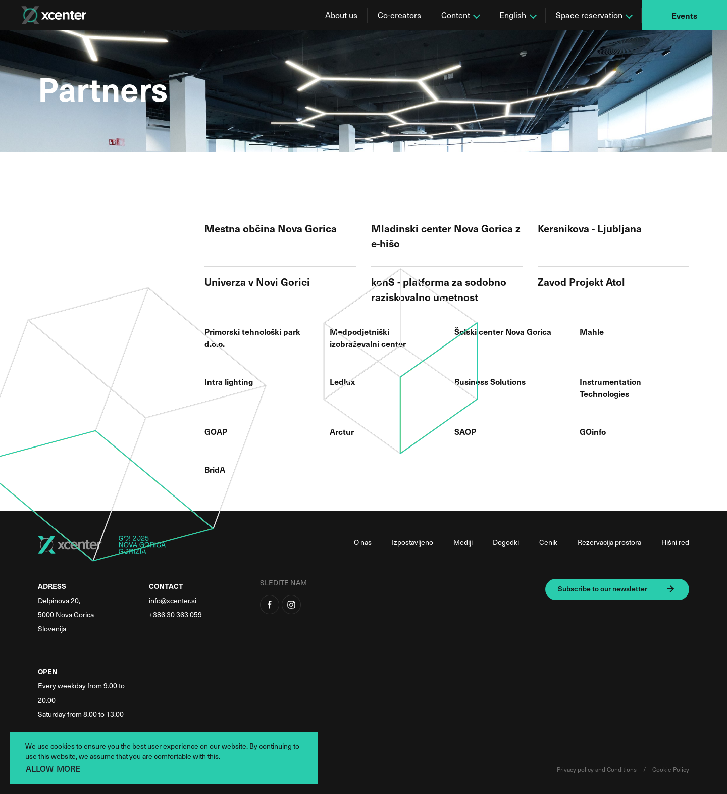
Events (684, 15)
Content (455, 15)
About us (341, 15)
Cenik (548, 542)
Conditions (622, 769)
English (512, 15)
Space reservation (589, 15)
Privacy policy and (582, 769)
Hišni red (675, 542)
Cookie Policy (670, 769)
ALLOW (40, 768)
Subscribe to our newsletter (602, 588)
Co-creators (399, 15)
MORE (68, 768)
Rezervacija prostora (609, 542)
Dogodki (506, 542)
